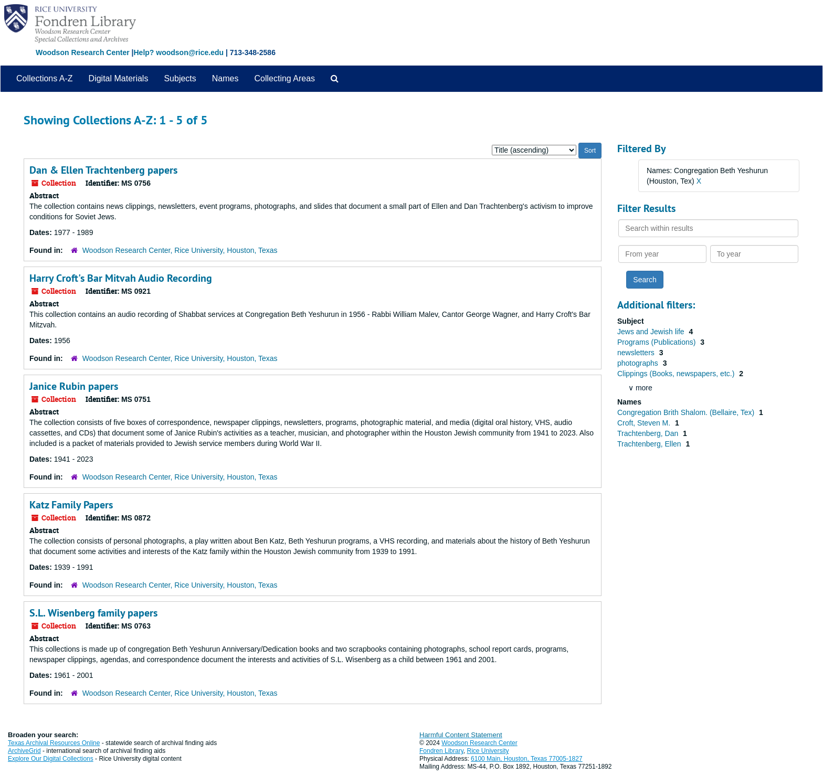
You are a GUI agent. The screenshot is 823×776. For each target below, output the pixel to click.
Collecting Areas (284, 78)
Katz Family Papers (71, 505)
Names (225, 78)
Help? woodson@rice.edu (178, 52)
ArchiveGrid (24, 750)
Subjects (180, 78)
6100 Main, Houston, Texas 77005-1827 (527, 758)
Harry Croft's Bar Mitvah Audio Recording (120, 278)
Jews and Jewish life (652, 331)
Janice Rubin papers (73, 386)
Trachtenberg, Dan (648, 433)
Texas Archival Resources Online (54, 743)
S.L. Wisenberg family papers (93, 613)
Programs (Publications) (657, 342)
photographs (638, 363)
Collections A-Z (44, 78)
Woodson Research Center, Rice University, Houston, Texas (180, 250)
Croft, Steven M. (644, 423)
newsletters (637, 352)
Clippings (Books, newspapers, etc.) (676, 373)
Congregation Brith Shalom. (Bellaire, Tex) (686, 412)
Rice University (488, 750)
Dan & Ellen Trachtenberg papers (103, 170)
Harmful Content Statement (460, 735)
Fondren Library (441, 750)
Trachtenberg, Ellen (650, 444)
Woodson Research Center (83, 52)
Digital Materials (119, 78)
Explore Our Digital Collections (50, 758)
